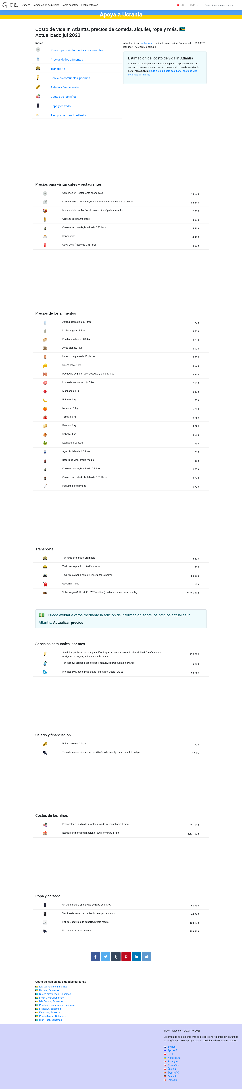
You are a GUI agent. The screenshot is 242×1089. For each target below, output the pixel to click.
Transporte (58, 69)
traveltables (14, 5)
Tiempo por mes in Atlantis (68, 115)
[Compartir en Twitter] (105, 956)
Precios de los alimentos (67, 59)
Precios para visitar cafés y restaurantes (77, 50)
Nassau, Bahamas (49, 990)
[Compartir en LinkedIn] (136, 956)
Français (170, 1080)
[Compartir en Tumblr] (116, 956)
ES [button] (180, 5)
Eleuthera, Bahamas (50, 1012)
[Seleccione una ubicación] (220, 5)
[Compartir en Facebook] (95, 956)
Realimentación (89, 5)
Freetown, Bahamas (50, 1008)
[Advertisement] (121, 153)
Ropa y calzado (61, 106)
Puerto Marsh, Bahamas (52, 1016)
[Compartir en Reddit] (146, 956)
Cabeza (26, 5)
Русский (170, 1050)
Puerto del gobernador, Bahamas (57, 1005)
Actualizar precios (68, 622)
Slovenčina (171, 1065)
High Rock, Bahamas (50, 1019)
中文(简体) (171, 1072)
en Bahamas (147, 43)
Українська (172, 1057)
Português (171, 1061)
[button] (195, 5)
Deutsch (170, 1076)
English (169, 1046)
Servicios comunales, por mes (70, 78)
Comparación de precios (46, 5)
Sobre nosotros (70, 5)
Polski (169, 1054)
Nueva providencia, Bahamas (55, 994)
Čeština (170, 1068)
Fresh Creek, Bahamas (51, 997)
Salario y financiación (65, 87)
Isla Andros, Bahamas (51, 1001)
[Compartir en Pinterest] (126, 956)
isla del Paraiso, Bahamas (53, 986)
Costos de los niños (64, 96)
